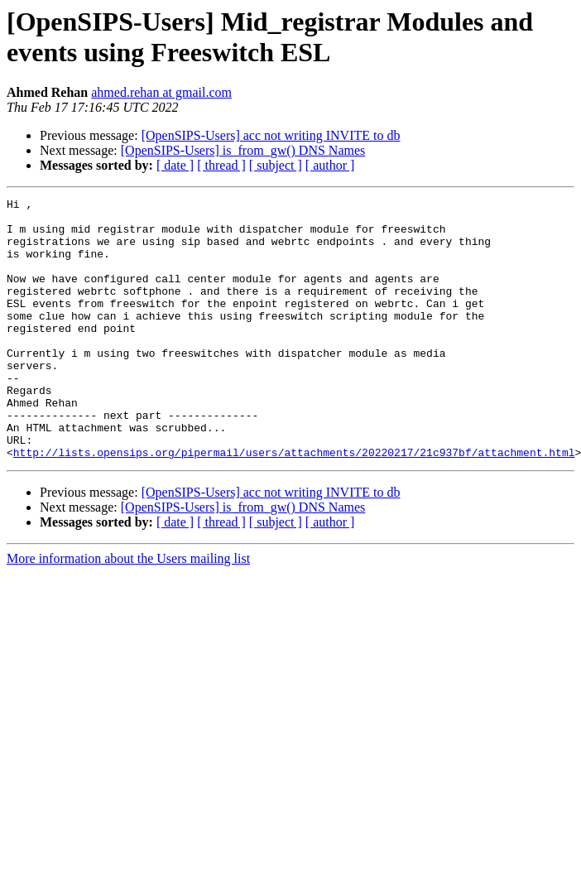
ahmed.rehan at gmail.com (161, 92)
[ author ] (330, 165)
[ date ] (175, 165)
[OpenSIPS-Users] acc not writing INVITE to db (271, 135)
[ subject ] (275, 165)
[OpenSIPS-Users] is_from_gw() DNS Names (243, 150)
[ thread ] (221, 165)
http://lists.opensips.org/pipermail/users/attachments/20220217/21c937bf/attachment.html (294, 504)
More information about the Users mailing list (128, 610)
